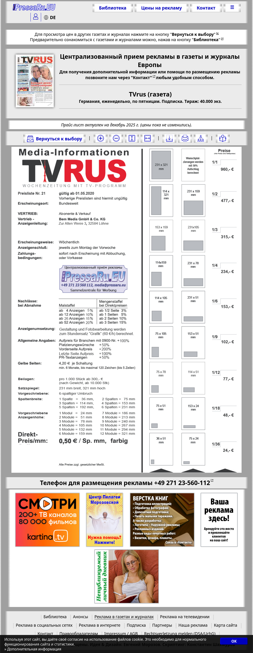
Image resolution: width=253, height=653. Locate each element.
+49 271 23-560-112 (182, 482)
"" (193, 34)
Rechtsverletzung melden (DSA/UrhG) (180, 633)
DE (50, 17)
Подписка (136, 625)
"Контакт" (141, 77)
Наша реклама (193, 625)
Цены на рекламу (161, 8)
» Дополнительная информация (32, 649)
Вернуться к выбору (54, 138)
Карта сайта (225, 625)
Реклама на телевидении (185, 616)
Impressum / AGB (121, 633)
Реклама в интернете (99, 625)
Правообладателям (78, 633)
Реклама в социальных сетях (44, 625)
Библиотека (112, 8)
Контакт (206, 8)
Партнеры (162, 625)
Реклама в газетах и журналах (124, 616)
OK (234, 641)
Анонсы (80, 616)
